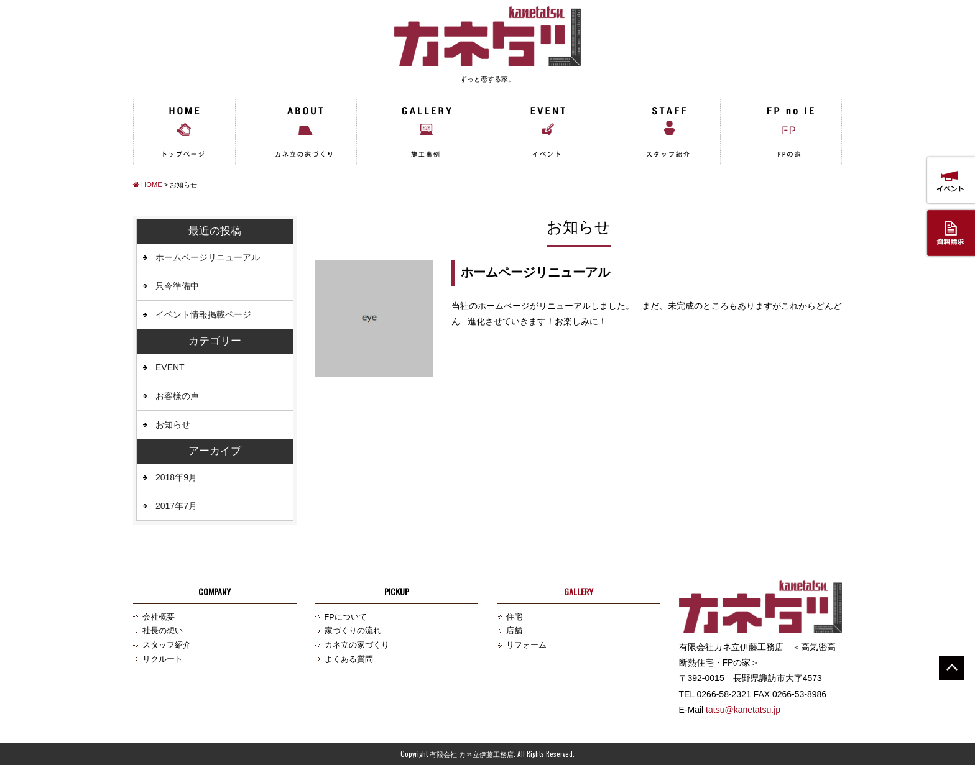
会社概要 (158, 617)
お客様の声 (177, 396)
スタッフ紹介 (166, 645)
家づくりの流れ (353, 630)
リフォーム (526, 645)
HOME (147, 184)
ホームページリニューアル (535, 272)
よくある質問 (349, 659)
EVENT (170, 367)
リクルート (162, 659)
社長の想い (162, 630)
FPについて (346, 617)
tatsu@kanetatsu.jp (743, 710)
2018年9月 (176, 477)
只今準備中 (177, 286)
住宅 (514, 617)
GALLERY (578, 591)
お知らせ (172, 424)
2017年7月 (176, 506)
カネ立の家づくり (357, 645)
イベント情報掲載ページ (203, 314)
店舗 (514, 630)
